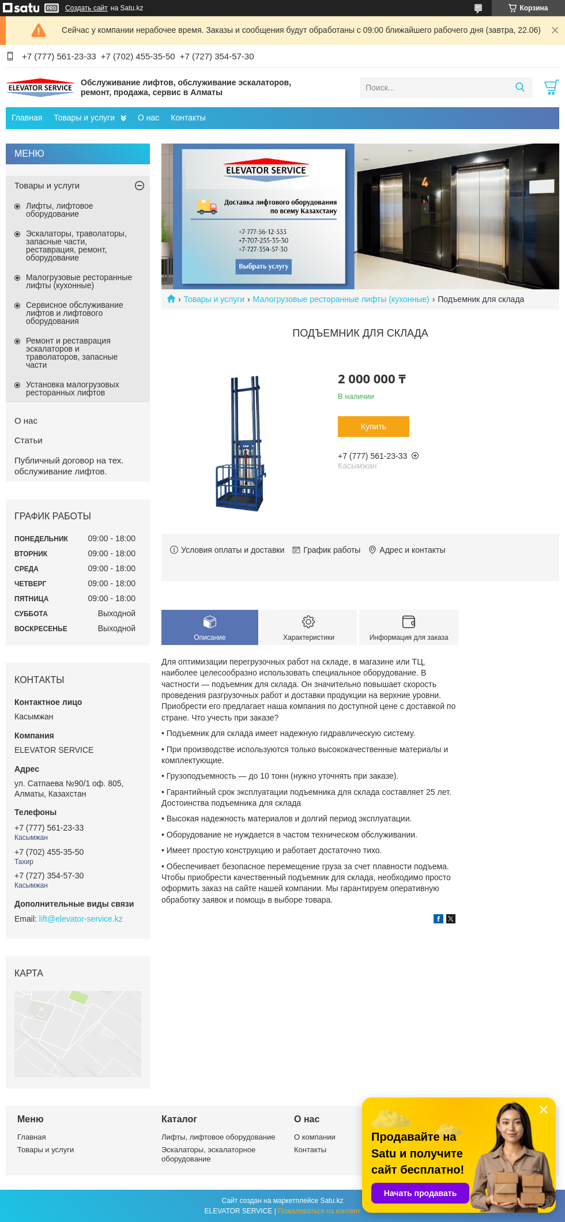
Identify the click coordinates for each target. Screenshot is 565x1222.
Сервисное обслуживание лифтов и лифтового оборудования (74, 313)
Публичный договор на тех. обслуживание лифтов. (68, 465)
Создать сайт (86, 8)
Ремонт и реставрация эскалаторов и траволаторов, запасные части (72, 352)
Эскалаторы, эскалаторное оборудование (208, 1154)
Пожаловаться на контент (319, 1211)
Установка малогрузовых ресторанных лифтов (72, 388)
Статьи (28, 440)
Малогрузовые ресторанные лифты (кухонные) (341, 299)
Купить (373, 426)
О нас (148, 117)
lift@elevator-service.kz (81, 918)
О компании (315, 1137)
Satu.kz (331, 1201)
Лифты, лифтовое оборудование (59, 209)
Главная (27, 117)
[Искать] (520, 87)
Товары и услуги (84, 117)
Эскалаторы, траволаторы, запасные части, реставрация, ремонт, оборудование (76, 245)
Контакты (188, 117)
